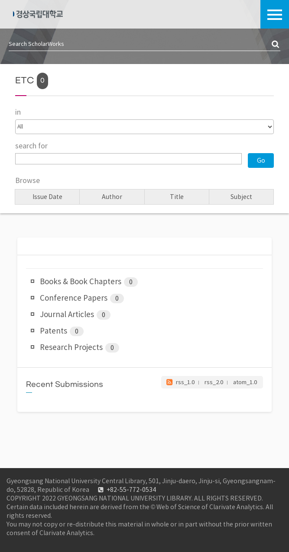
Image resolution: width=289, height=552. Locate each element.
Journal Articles (75, 315)
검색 (276, 44)
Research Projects (79, 348)
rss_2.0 (214, 382)
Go (261, 160)
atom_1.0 (245, 382)
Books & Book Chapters (89, 282)
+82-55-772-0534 (131, 490)
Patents (62, 331)
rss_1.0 (185, 382)
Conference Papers (82, 298)
